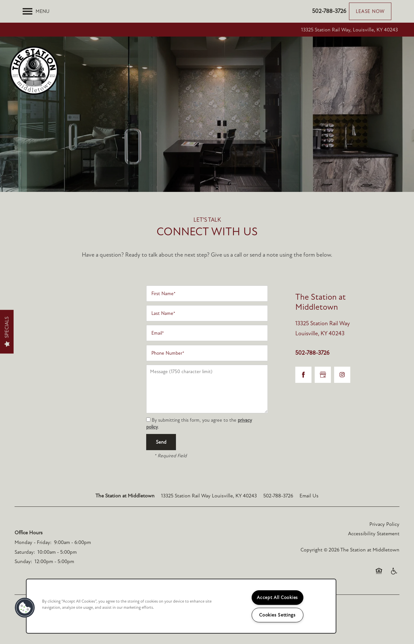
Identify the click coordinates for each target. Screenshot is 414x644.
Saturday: (25, 552)
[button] (370, 11)
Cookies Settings (277, 615)
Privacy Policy (384, 524)
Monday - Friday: (33, 542)
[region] (181, 606)
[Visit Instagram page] (342, 375)
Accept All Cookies (277, 597)
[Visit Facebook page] (303, 375)
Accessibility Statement (373, 533)
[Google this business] (323, 375)
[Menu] (36, 11)
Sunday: (23, 561)
